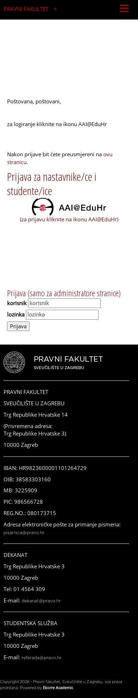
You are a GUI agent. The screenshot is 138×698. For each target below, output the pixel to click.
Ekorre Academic (58, 687)
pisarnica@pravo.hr (24, 533)
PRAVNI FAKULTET (26, 8)
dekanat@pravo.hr (41, 601)
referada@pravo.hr (41, 658)
